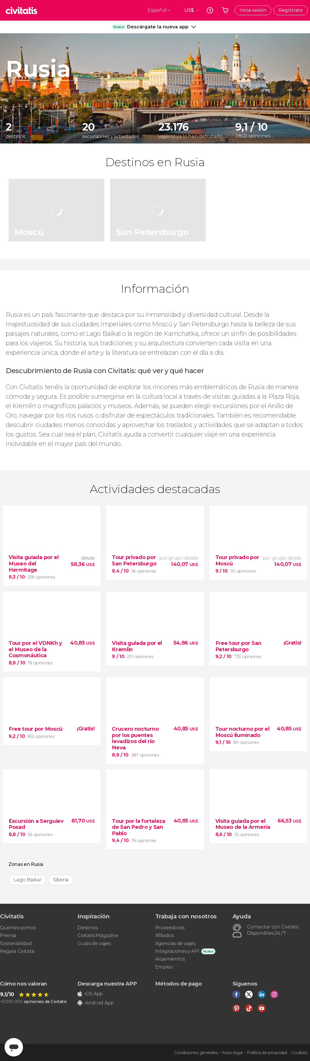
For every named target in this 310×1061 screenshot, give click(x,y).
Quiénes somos (18, 927)
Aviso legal (232, 1052)
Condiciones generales (196, 1052)
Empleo (164, 967)
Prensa (8, 935)
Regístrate (290, 10)
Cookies (299, 1052)
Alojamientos (170, 959)
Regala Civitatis (17, 951)
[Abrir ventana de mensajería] (14, 1047)
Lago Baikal (27, 879)
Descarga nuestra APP (107, 984)
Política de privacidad (267, 1052)
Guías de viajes (93, 943)
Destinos (87, 927)
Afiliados (164, 935)
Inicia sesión (252, 10)
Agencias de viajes (175, 943)
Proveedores (169, 927)
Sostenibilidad (16, 943)
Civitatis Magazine (97, 935)
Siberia (61, 879)
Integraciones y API (177, 951)
